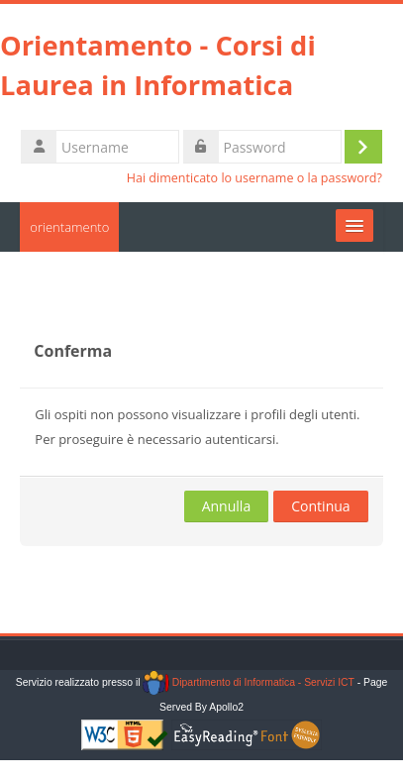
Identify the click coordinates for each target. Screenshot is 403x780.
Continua (320, 506)
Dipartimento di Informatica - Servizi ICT (248, 682)
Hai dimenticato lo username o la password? (254, 177)
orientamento (69, 227)
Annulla (227, 506)
